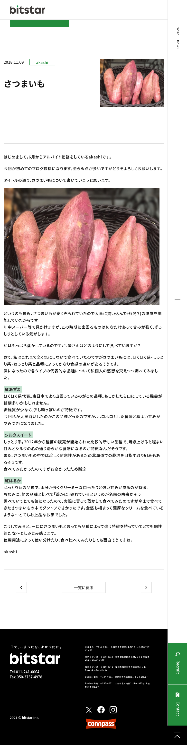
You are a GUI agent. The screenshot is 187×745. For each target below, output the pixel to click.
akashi (42, 62)
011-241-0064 (27, 671)
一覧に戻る (84, 587)
